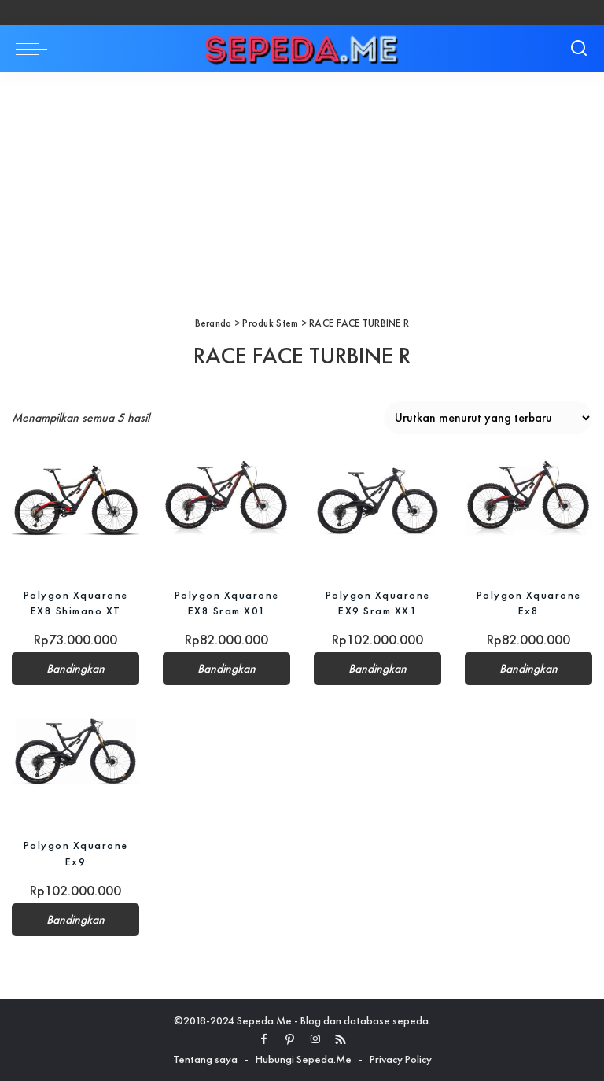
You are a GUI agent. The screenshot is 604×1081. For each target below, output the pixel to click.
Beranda (213, 323)
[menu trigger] (35, 48)
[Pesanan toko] (488, 417)
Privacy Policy (401, 1059)
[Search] (578, 48)
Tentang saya (205, 1059)
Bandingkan (75, 669)
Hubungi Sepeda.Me (304, 1059)
